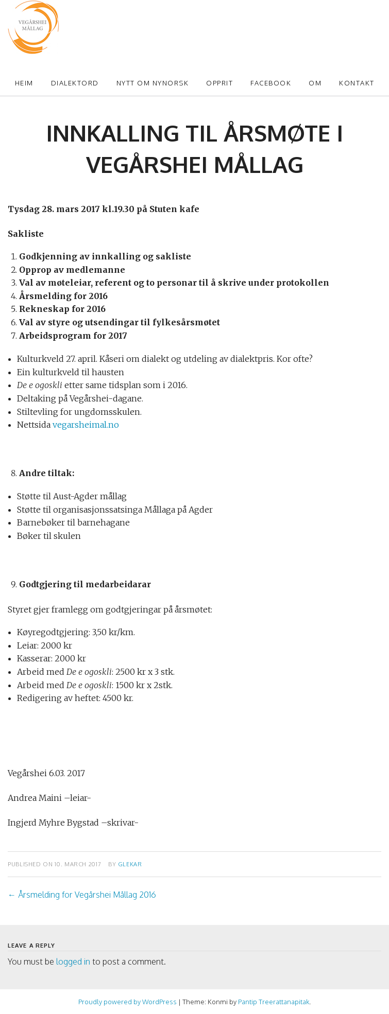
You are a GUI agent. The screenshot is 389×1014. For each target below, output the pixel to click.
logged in (73, 961)
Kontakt (357, 83)
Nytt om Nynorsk (152, 83)
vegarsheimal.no (86, 424)
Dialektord (75, 83)
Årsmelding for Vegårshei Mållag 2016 (82, 894)
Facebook (270, 83)
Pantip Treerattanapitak (273, 1002)
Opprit (219, 83)
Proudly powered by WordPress (127, 1002)
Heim (24, 83)
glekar (130, 864)
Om (315, 83)
